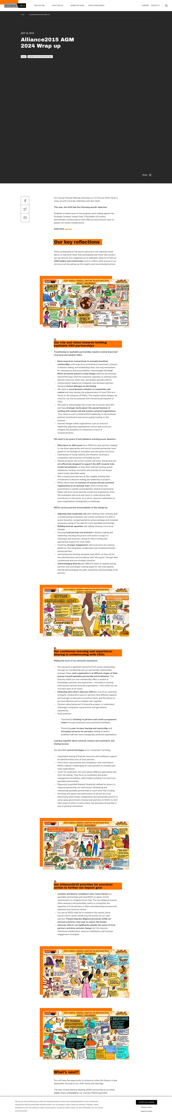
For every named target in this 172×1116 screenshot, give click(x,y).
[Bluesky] (111, 1083)
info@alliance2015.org (96, 1075)
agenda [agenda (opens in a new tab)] (68, 119)
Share (146, 65)
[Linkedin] (116, 1083)
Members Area (26, 1091)
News (24, 56)
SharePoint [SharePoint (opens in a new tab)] (83, 1023)
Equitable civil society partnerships (40, 56)
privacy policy (22, 1112)
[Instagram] (122, 1083)
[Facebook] (106, 1083)
